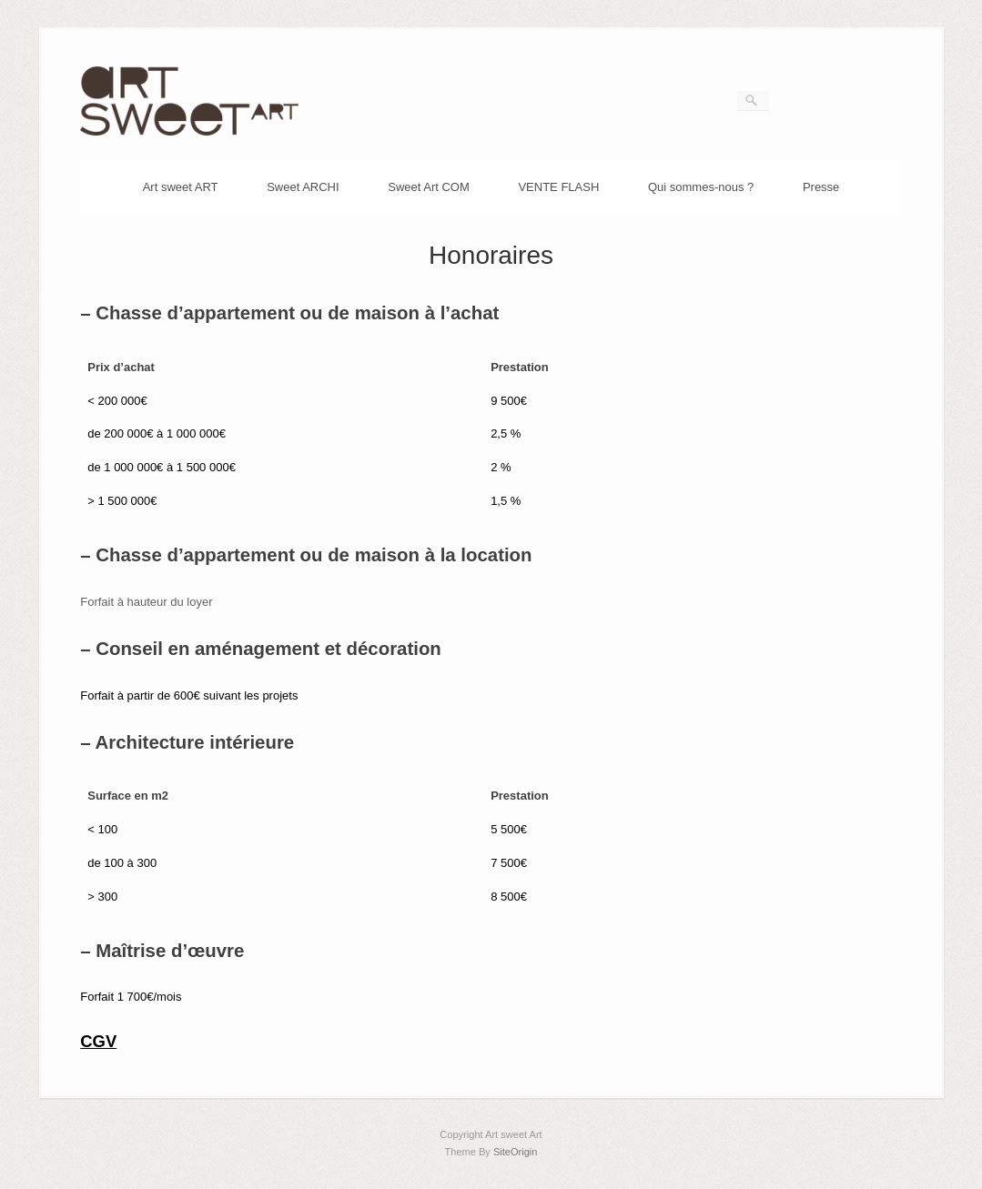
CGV (98, 1041)
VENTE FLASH (558, 187)
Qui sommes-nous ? (701, 187)
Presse (821, 187)
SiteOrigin (515, 1151)
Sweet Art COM (429, 187)
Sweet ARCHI (303, 187)
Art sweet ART (180, 187)
